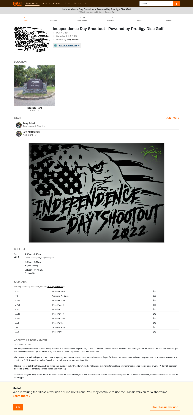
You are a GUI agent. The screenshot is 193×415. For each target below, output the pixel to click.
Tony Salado (73, 39)
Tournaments (32, 3)
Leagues (46, 3)
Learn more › (21, 396)
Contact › (172, 117)
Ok (18, 407)
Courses (57, 3)
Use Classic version (165, 407)
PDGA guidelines (55, 286)
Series (77, 3)
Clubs (68, 3)
